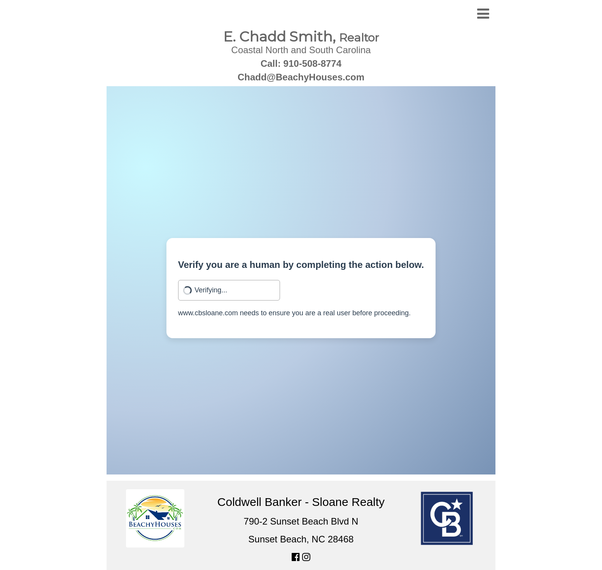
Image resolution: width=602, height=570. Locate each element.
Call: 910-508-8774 (301, 63)
